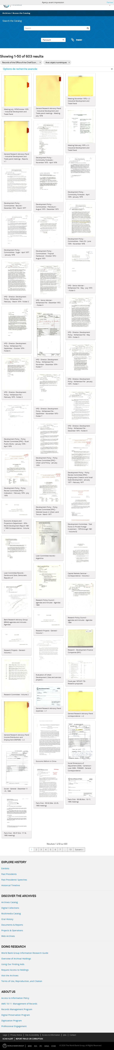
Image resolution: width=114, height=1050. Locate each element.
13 (70, 849)
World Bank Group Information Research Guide (24, 953)
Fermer (110, 2)
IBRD (30, 1046)
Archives (7, 13)
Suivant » (79, 849)
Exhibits (5, 868)
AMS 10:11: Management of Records (19, 1003)
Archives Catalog (9, 902)
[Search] (57, 28)
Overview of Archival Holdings (16, 958)
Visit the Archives (9, 975)
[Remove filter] (40, 62)
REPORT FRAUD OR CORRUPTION (29, 1039)
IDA (35, 1046)
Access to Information (51, 1035)
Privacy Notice (16, 1035)
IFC (40, 1046)
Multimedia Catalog (11, 913)
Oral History (7, 919)
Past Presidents (9, 874)
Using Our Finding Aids (12, 964)
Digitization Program (11, 1020)
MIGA (46, 1046)
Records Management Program (16, 1009)
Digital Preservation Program (15, 1015)
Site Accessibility (32, 1035)
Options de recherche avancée (20, 69)
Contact (73, 1035)
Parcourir (53, 40)
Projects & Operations (12, 930)
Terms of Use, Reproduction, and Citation (21, 981)
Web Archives (8, 936)
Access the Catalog (21, 13)
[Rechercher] (88, 28)
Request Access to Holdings (15, 969)
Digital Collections (10, 907)
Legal (5, 1035)
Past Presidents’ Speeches (14, 879)
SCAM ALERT (8, 1039)
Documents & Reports (12, 924)
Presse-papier (76, 40)
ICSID (53, 1046)
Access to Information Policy (15, 998)
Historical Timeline (10, 885)
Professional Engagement (14, 1026)
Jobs (64, 1035)
